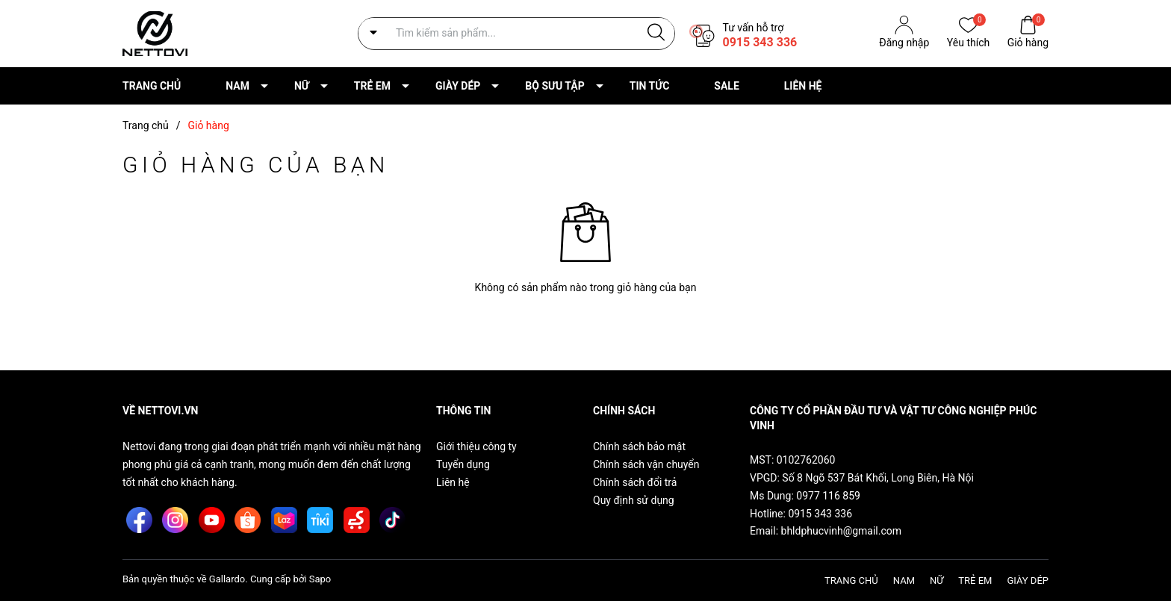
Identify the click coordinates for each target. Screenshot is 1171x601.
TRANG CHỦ (151, 86)
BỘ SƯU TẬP (554, 86)
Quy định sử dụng (633, 500)
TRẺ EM (372, 86)
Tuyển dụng (463, 464)
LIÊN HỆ (803, 86)
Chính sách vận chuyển (646, 464)
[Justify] (656, 33)
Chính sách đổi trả (635, 482)
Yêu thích (968, 41)
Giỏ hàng (1028, 41)
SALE (726, 86)
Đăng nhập (904, 43)
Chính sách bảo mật (639, 446)
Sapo (320, 579)
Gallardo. (228, 579)
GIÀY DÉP (457, 86)
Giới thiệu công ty (476, 446)
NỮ (301, 86)
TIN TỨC (650, 86)
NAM (237, 86)
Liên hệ (453, 482)
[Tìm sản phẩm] (516, 33)
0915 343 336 (759, 42)
